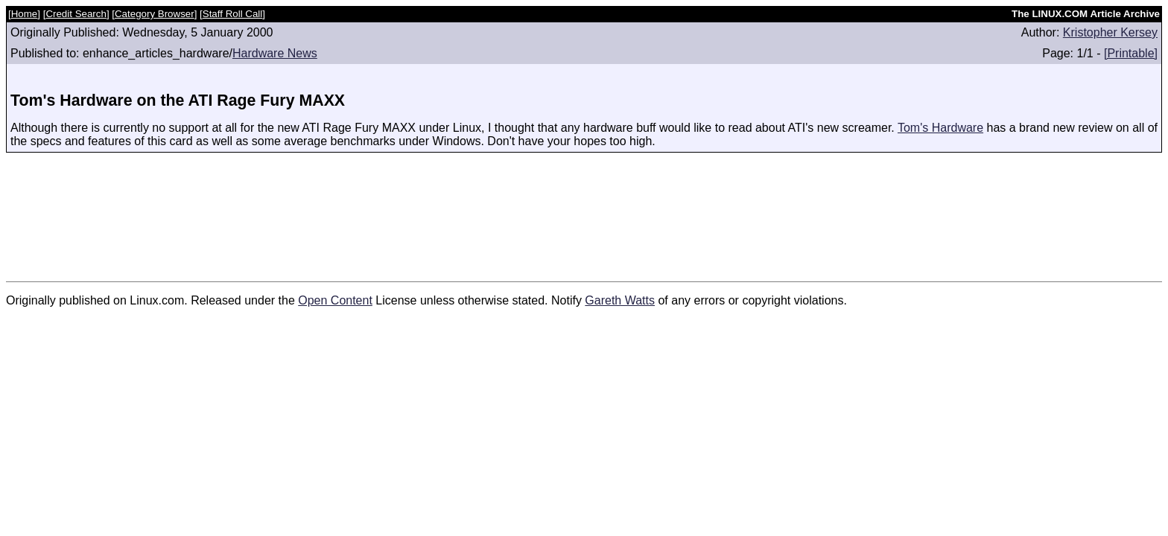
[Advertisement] (584, 209)
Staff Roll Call (233, 13)
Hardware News (274, 53)
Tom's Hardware (940, 127)
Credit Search (76, 13)
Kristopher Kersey (1110, 32)
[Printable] (1131, 53)
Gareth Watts (620, 300)
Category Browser (154, 13)
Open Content (335, 300)
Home (24, 13)
